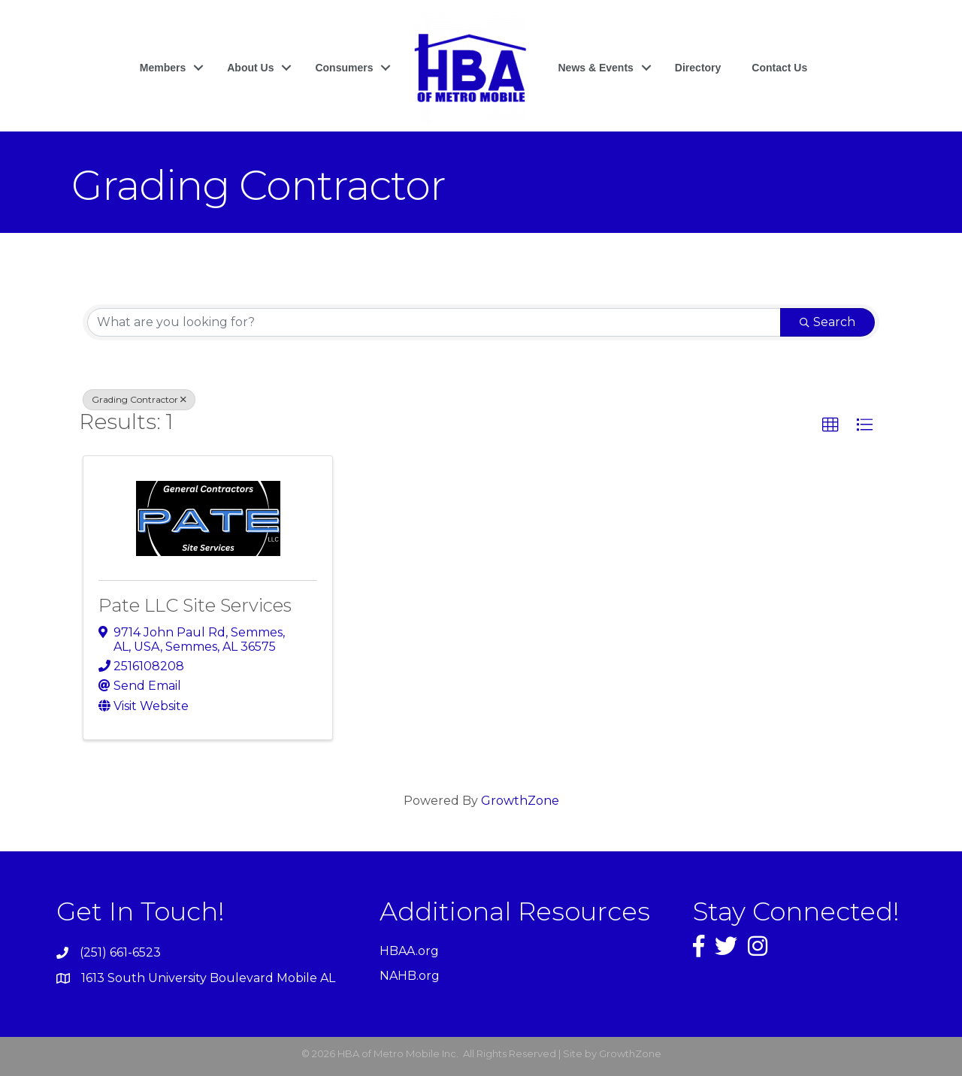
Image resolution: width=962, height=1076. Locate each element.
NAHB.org (410, 976)
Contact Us (779, 68)
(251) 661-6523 (120, 952)
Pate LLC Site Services (195, 605)
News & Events (595, 68)
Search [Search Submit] (827, 322)
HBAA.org (409, 951)
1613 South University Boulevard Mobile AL (208, 978)
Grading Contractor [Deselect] (139, 399)
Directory (698, 68)
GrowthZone (520, 800)
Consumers (344, 68)
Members (163, 68)
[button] (830, 425)
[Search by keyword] (434, 322)
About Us (250, 68)
